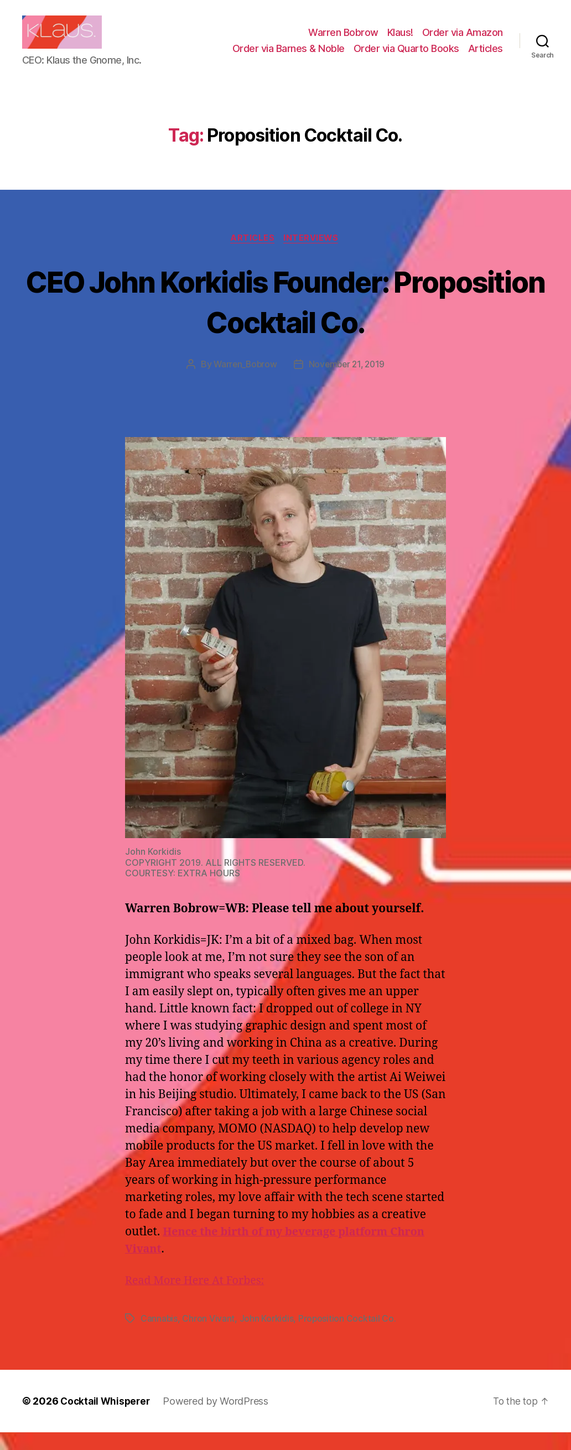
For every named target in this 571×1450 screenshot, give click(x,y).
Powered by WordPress (219, 1419)
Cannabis (159, 1336)
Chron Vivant (209, 1336)
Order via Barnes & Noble (288, 57)
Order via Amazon (462, 40)
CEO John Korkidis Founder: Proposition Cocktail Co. (285, 318)
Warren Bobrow (343, 40)
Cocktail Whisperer (106, 1419)
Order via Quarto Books (406, 57)
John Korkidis (267, 1336)
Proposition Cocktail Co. (348, 1336)
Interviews (313, 256)
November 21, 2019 (347, 382)
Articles (485, 57)
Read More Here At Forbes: (199, 1298)
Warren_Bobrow (244, 382)
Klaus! (400, 40)
